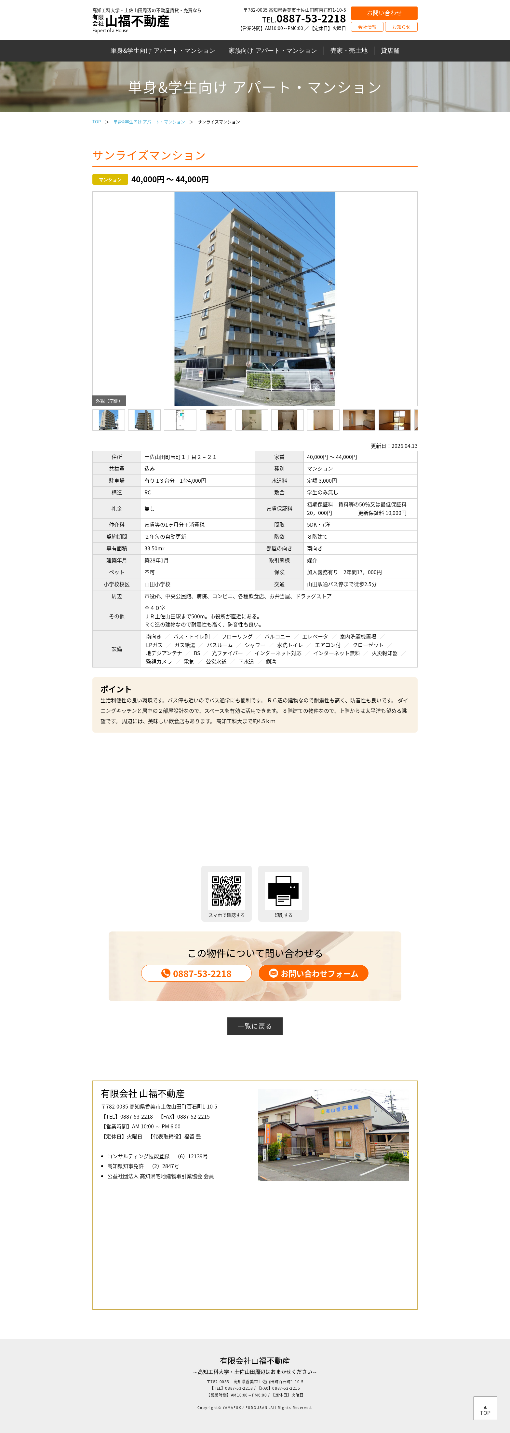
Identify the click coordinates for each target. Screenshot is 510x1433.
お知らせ (401, 26)
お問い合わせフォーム (313, 973)
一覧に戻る (255, 1026)
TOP (96, 121)
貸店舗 (390, 50)
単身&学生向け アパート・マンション (163, 50)
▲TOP (485, 1409)
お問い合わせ (384, 12)
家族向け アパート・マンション (273, 50)
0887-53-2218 (196, 973)
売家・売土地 (349, 50)
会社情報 (367, 26)
